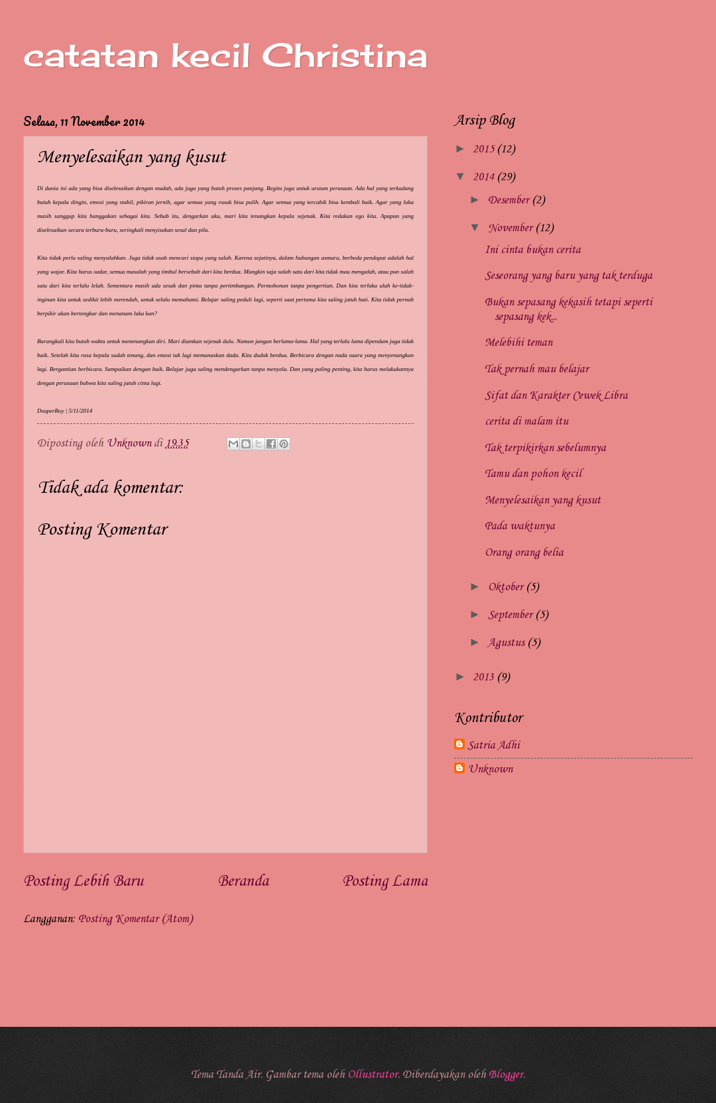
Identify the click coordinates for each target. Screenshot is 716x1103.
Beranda (242, 881)
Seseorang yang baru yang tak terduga (568, 276)
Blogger (506, 1075)
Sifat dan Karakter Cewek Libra (556, 396)
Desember (510, 200)
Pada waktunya (520, 526)
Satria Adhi (493, 746)
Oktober (507, 587)
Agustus (507, 643)
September (511, 615)
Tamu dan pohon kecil (533, 474)
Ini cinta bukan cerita (533, 250)
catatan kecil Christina (225, 54)
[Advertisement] (573, 894)
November (511, 228)
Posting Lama (385, 881)
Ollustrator (372, 1075)
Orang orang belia (524, 553)
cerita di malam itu (526, 422)
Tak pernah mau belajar (537, 369)
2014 (485, 177)
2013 (485, 677)
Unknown (489, 769)
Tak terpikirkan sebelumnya (545, 448)
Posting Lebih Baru (83, 881)
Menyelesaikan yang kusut (543, 500)
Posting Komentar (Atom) (135, 919)
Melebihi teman (518, 343)
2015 (485, 149)
